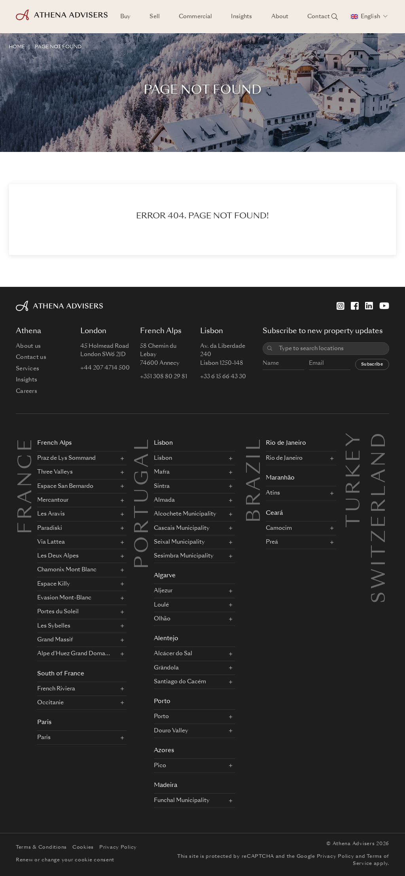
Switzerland (380, 439)
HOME (17, 47)
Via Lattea (51, 542)
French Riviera (56, 689)
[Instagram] (340, 305)
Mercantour (52, 500)
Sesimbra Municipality (184, 556)
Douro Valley (171, 731)
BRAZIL (255, 480)
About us (28, 346)
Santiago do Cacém (180, 681)
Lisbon (163, 443)
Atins (273, 493)
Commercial (195, 16)
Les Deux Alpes (58, 556)
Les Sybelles (53, 626)
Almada (164, 500)
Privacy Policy (118, 847)
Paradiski (49, 528)
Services (27, 369)
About (280, 16)
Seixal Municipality (179, 542)
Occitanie (50, 702)
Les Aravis (51, 514)
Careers (26, 391)
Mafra (162, 472)
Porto (162, 702)
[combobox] (331, 348)
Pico (160, 765)
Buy (125, 16)
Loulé (161, 605)
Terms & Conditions (41, 847)
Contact (318, 16)
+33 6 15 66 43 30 (223, 376)
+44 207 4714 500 (105, 368)
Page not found (58, 47)
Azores (164, 751)
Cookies (83, 847)
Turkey (355, 439)
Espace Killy (53, 584)
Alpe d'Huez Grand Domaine (73, 653)
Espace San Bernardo (65, 486)
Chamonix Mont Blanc (67, 570)
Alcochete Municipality (185, 514)
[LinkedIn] (369, 305)
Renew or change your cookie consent (65, 860)
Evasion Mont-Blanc (64, 598)
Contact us (31, 357)
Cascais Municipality (182, 528)
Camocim (279, 528)
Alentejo (166, 639)
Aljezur (163, 590)
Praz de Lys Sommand (66, 458)
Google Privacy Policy (325, 856)
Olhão (162, 619)
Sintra (162, 486)
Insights (241, 16)
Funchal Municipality (182, 800)
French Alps (54, 443)
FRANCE (26, 485)
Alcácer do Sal (173, 653)
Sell (155, 16)
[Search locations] (334, 16)
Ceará (274, 513)
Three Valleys (55, 472)
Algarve (165, 576)
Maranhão (280, 478)
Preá (272, 542)
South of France (60, 674)
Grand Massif (55, 640)
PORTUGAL (143, 503)
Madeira (165, 786)
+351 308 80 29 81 (163, 376)
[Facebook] (355, 305)
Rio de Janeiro (286, 443)
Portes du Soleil (58, 611)
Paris (44, 723)
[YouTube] (384, 305)
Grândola (166, 668)
